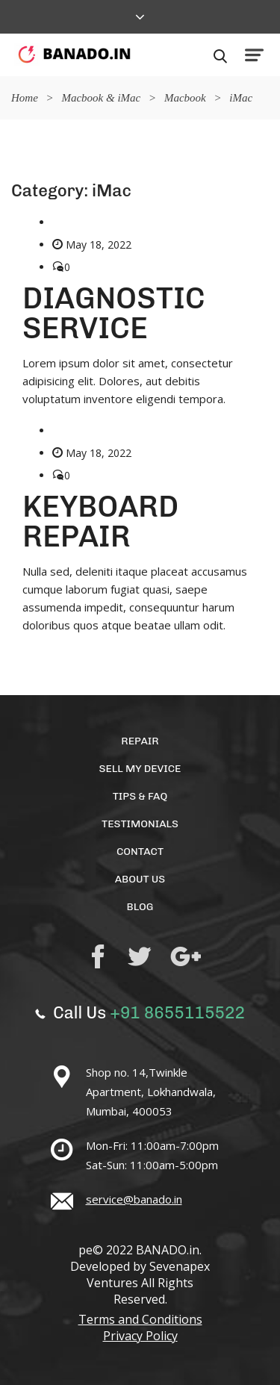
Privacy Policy (140, 1336)
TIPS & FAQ (140, 796)
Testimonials (140, 824)
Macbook (185, 98)
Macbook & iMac (100, 98)
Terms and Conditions (140, 1319)
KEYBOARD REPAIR (100, 521)
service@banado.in (134, 1199)
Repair (139, 741)
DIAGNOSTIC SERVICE (113, 313)
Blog (140, 906)
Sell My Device (140, 768)
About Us (140, 879)
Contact (140, 851)
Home (24, 98)
